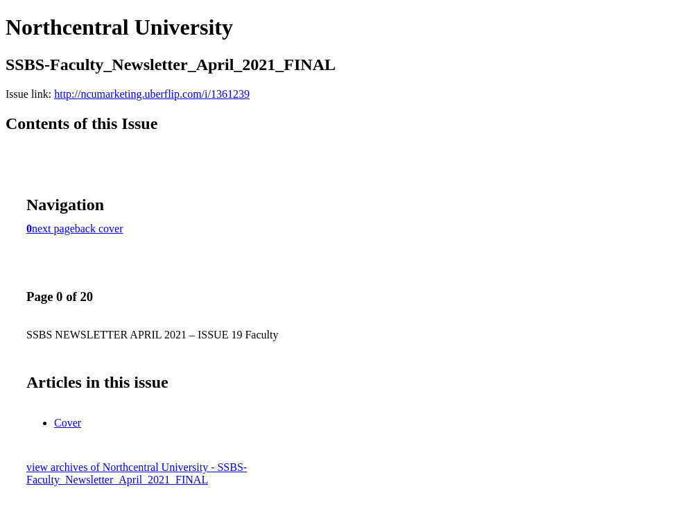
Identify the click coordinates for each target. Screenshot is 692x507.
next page (53, 228)
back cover (99, 228)
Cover (67, 423)
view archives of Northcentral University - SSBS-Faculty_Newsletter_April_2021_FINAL (136, 473)
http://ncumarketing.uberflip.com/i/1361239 (152, 94)
